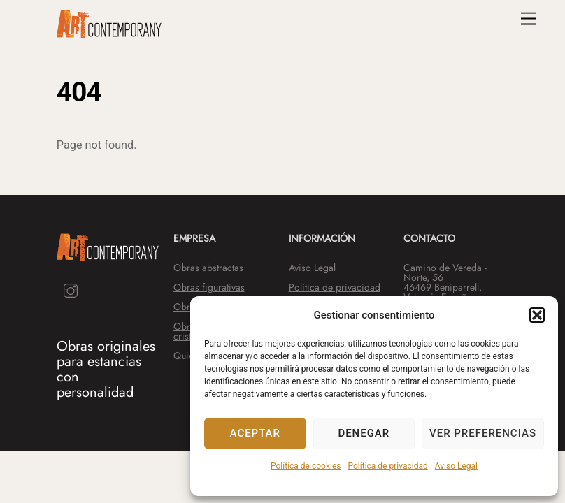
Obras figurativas (209, 287)
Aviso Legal (456, 466)
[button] (537, 315)
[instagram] (71, 289)
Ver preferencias (482, 433)
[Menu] (529, 19)
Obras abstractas (208, 268)
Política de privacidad (388, 466)
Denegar (363, 433)
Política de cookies (306, 466)
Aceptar (255, 433)
